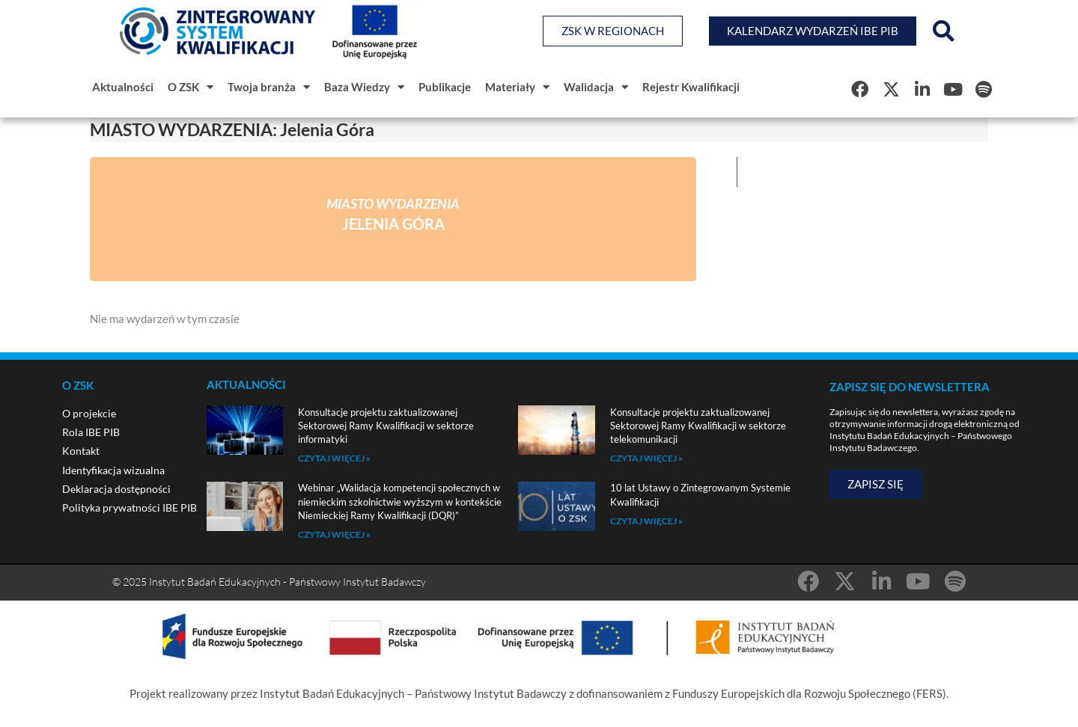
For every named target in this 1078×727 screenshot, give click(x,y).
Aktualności (122, 86)
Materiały (517, 87)
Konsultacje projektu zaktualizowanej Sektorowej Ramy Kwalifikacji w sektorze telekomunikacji (698, 425)
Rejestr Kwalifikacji (691, 86)
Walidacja (596, 87)
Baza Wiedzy (364, 87)
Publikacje (444, 86)
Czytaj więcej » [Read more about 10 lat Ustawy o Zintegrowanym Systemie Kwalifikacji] (646, 521)
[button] (943, 31)
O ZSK (190, 87)
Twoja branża (269, 87)
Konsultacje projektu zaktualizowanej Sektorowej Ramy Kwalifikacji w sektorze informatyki (386, 425)
